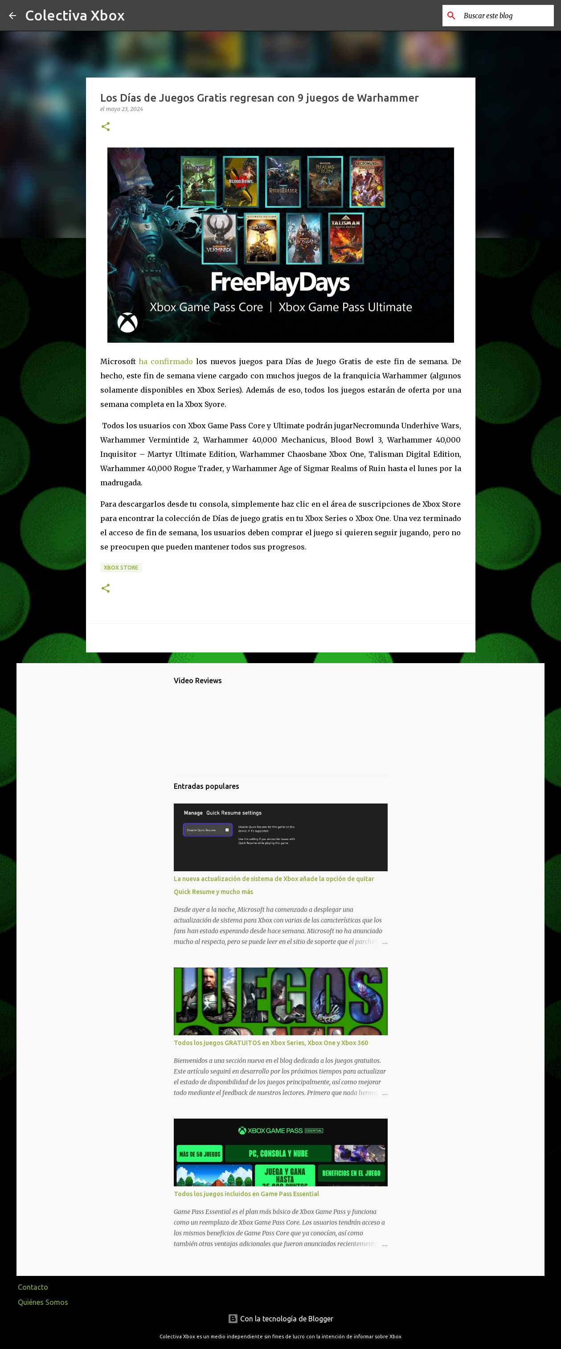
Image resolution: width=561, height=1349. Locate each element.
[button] (105, 127)
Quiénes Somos (43, 1302)
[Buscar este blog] (507, 15)
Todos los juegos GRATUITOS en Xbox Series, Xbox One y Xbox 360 (271, 1042)
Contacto (33, 1287)
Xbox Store (121, 567)
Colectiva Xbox (75, 15)
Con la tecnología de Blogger (280, 1319)
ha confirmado (166, 361)
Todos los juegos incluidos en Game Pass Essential (246, 1193)
